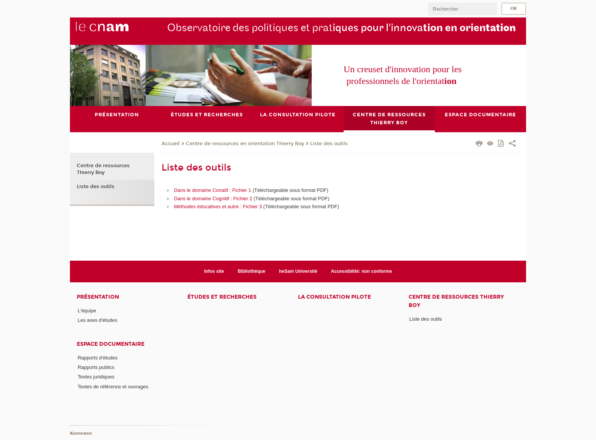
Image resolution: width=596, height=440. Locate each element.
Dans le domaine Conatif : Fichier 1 (212, 190)
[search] (462, 9)
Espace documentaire (110, 344)
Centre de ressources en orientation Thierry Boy (245, 144)
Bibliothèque (251, 271)
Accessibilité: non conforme (361, 271)
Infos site (214, 271)
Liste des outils (329, 144)
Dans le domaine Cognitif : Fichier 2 (214, 198)
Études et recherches (222, 297)
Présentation (98, 297)
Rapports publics (96, 367)
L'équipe (87, 310)
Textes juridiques (96, 377)
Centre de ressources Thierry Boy (103, 169)
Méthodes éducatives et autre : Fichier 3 (218, 206)
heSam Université (298, 271)
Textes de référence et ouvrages (113, 386)
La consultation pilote (334, 297)
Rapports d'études (97, 358)
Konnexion (81, 433)
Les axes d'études (97, 320)
